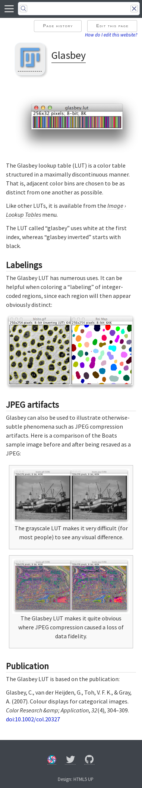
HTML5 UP (83, 779)
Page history (58, 25)
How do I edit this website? (111, 35)
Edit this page (112, 25)
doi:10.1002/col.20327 (33, 719)
